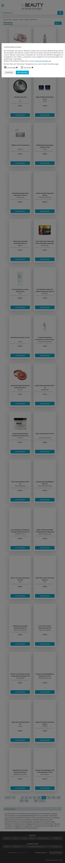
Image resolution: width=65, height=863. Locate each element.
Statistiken (27, 67)
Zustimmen (9, 72)
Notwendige (11, 67)
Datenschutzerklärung (43, 61)
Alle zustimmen (22, 72)
